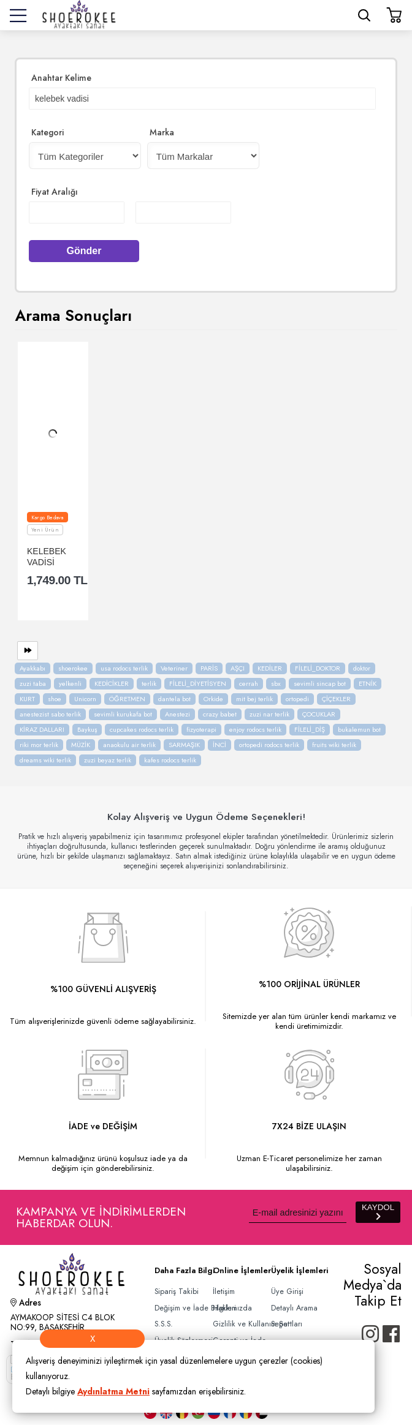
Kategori (47, 132)
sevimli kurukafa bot (123, 714)
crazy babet (220, 714)
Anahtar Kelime (61, 78)
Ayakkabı (32, 668)
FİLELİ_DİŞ (309, 729)
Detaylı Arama (294, 1308)
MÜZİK (80, 745)
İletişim (224, 1291)
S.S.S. (163, 1323)
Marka (162, 132)
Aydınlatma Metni (113, 1391)
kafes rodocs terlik (170, 760)
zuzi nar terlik (269, 714)
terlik (149, 683)
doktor (361, 668)
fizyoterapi (201, 729)
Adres (25, 1304)
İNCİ (219, 745)
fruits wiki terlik (334, 745)
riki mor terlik (39, 745)
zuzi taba (33, 683)
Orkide (213, 699)
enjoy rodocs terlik (255, 729)
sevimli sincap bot (320, 683)
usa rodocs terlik (124, 668)
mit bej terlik (254, 699)
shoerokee (73, 668)
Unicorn (85, 699)
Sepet (280, 1323)
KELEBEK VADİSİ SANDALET (49, 556)
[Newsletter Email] (297, 1212)
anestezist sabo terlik (50, 714)
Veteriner (174, 668)
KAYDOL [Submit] (378, 1211)
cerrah (248, 683)
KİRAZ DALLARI (42, 729)
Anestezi (177, 714)
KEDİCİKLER (111, 683)
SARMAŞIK (184, 745)
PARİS (209, 668)
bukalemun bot (359, 729)
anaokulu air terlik (129, 745)
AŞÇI (238, 668)
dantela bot (174, 699)
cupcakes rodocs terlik (142, 729)
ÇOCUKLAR (318, 714)
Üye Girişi (287, 1291)
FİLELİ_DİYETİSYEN (197, 683)
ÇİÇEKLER (336, 699)
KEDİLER (270, 668)
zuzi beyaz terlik (107, 760)
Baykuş (87, 729)
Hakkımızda (232, 1308)
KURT (27, 699)
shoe (54, 699)
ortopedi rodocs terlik (269, 745)
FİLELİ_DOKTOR (317, 668)
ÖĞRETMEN (127, 699)
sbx (276, 683)
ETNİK (367, 683)
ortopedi (297, 699)
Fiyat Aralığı (54, 192)
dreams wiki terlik (45, 760)
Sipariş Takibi (176, 1291)
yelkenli (70, 683)
